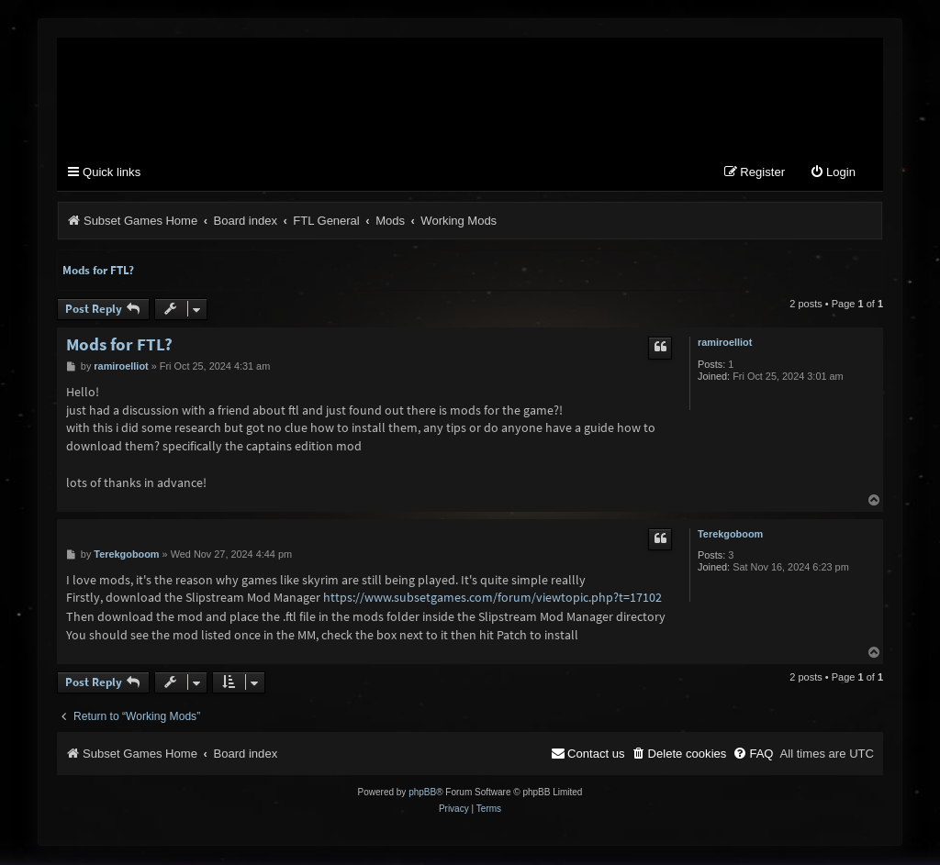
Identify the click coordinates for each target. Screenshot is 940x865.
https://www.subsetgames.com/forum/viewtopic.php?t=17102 (492, 598)
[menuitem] (833, 174)
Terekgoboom (730, 534)
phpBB (422, 793)
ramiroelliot (725, 343)
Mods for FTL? (98, 271)
